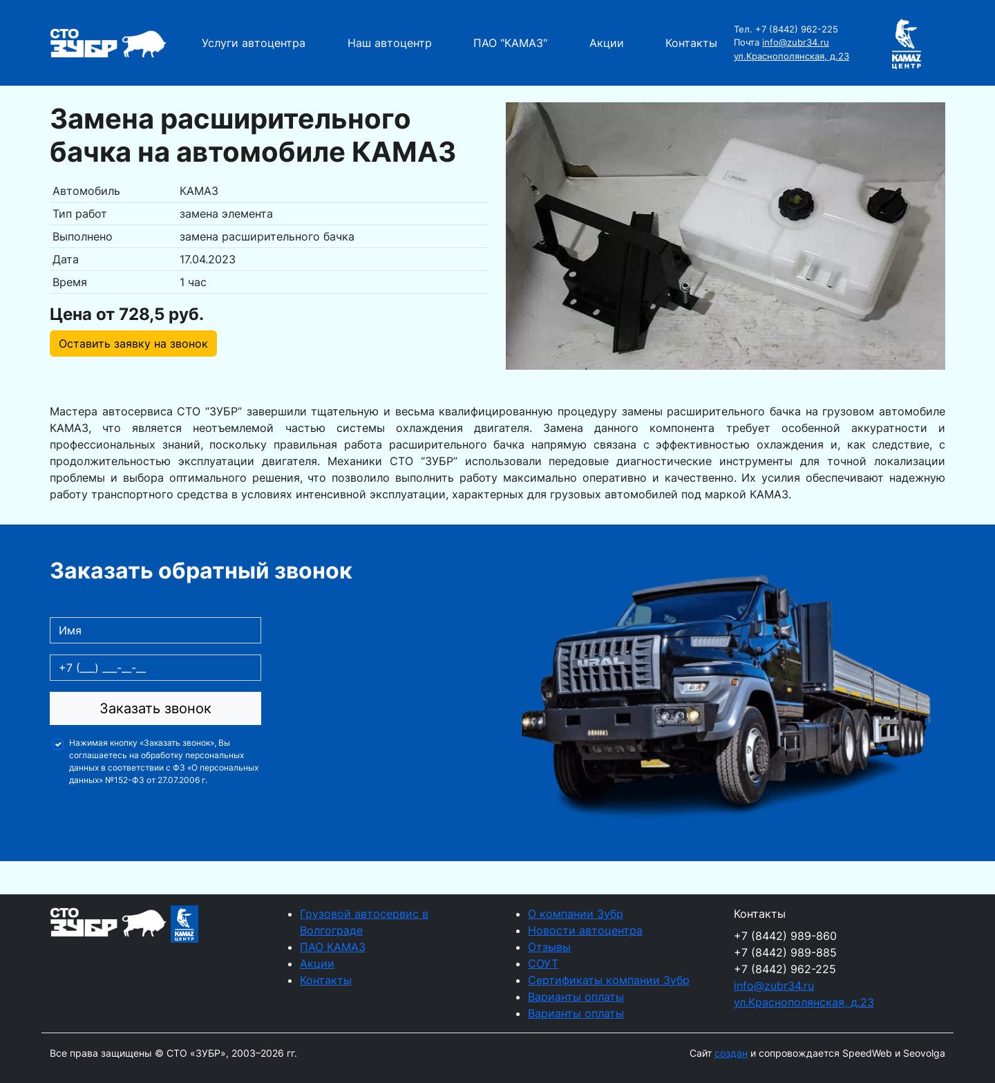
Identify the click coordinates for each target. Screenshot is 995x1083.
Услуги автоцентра (253, 43)
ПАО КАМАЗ (333, 947)
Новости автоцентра (585, 930)
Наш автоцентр (390, 43)
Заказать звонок (155, 708)
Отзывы (549, 947)
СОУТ (543, 963)
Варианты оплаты (576, 997)
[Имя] (155, 630)
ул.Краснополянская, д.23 (791, 56)
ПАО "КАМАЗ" (510, 43)
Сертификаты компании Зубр (609, 980)
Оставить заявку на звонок (133, 343)
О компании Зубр (575, 914)
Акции (606, 43)
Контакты (691, 43)
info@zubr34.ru (795, 42)
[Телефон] (155, 667)
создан (731, 1053)
